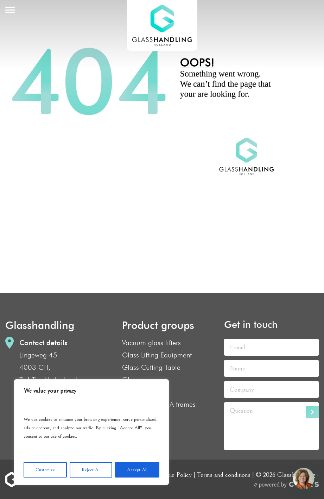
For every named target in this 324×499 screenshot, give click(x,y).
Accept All (137, 470)
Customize (45, 470)
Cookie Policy (174, 475)
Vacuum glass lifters (151, 342)
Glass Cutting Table (151, 367)
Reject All (91, 470)
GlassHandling (162, 25)
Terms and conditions (223, 475)
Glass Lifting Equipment (157, 355)
